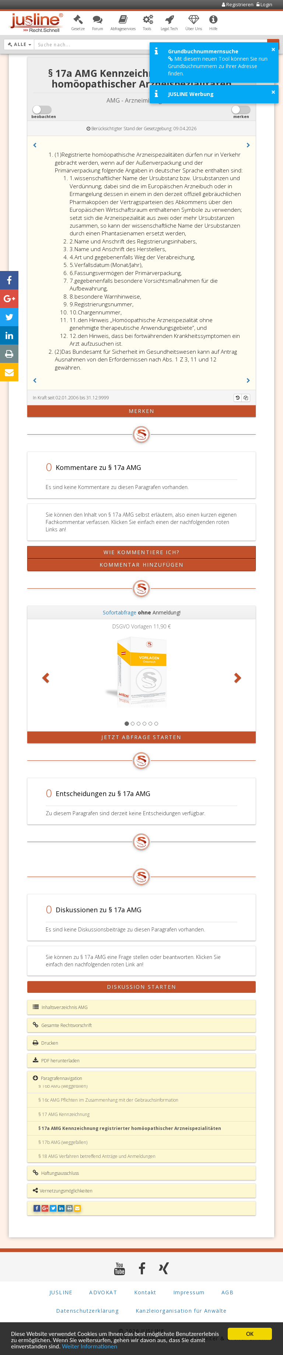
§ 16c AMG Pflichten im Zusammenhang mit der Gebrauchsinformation (108, 1100)
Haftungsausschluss (56, 1173)
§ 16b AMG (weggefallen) (62, 1086)
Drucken (45, 1043)
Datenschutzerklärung (87, 1310)
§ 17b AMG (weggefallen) (62, 1142)
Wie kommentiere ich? (142, 552)
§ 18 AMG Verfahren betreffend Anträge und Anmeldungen (97, 1156)
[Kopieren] (245, 398)
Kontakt (145, 1292)
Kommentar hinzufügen (141, 564)
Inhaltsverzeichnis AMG (60, 1007)
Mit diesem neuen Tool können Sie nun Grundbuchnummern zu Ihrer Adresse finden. (218, 66)
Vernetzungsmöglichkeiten (62, 1190)
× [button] (273, 49)
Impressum (189, 1292)
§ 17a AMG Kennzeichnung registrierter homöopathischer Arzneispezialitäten (129, 1128)
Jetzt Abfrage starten (141, 737)
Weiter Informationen (89, 1347)
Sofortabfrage (119, 612)
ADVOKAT (103, 1292)
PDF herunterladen (56, 1060)
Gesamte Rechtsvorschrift (62, 1025)
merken (142, 410)
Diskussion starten (142, 986)
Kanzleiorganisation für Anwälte (181, 1310)
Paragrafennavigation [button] (57, 1078)
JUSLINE (61, 1292)
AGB (227, 1292)
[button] (77, 23)
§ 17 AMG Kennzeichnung (64, 1114)
